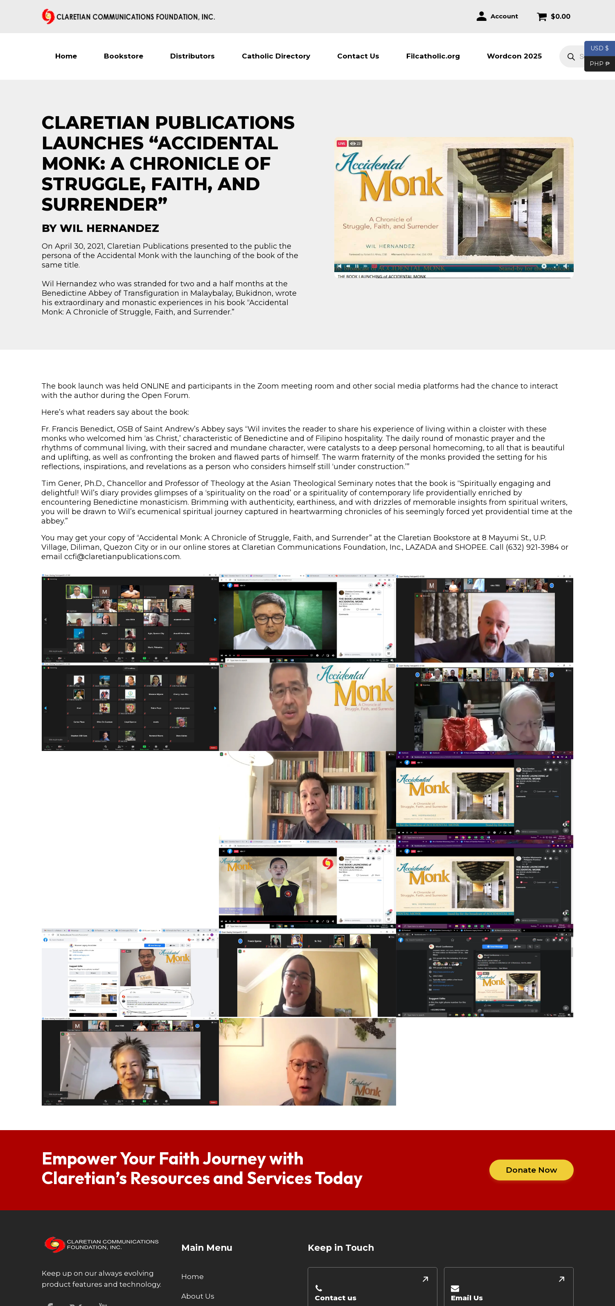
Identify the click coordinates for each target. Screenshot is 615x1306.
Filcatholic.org (433, 56)
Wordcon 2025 (514, 56)
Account (504, 16)
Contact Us (358, 56)
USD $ (599, 48)
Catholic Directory (276, 56)
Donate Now (531, 1170)
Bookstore (123, 56)
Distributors (192, 56)
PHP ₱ (597, 64)
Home (66, 56)
